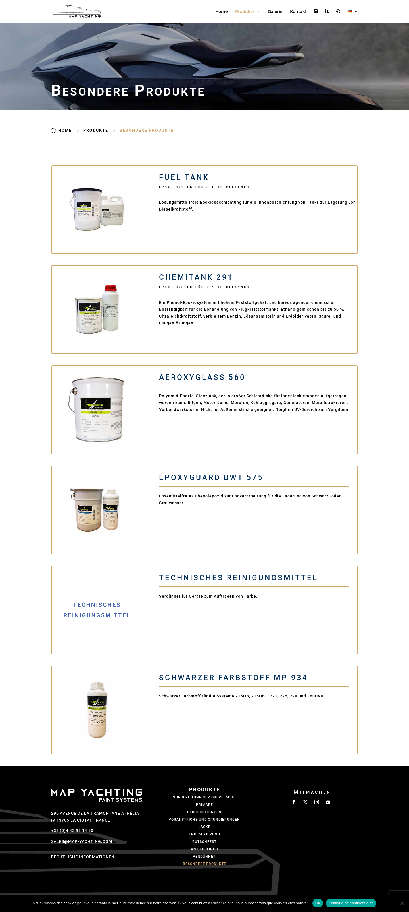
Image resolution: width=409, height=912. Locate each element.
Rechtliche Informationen (82, 857)
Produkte (245, 11)
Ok (317, 903)
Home (221, 11)
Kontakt (298, 11)
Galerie (275, 11)
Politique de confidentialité (351, 903)
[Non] (402, 903)
